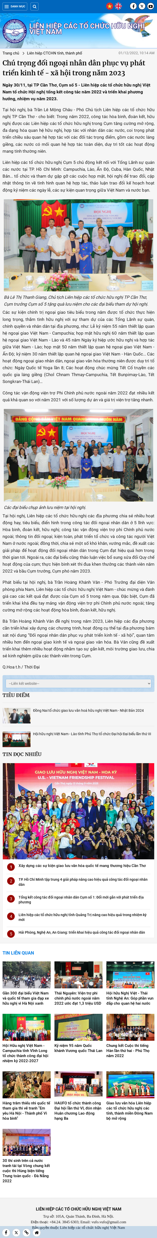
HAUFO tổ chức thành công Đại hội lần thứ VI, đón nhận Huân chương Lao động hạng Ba (77, 1111)
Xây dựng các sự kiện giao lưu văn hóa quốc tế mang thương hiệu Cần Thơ (82, 865)
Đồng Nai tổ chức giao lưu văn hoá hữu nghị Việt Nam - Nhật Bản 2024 (88, 710)
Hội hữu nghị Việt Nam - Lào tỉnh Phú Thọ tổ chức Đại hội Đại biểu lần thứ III (92, 734)
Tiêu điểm (16, 695)
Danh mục (15, 6)
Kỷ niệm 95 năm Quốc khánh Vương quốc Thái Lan (78, 1048)
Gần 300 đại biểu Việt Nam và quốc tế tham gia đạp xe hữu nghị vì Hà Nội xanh (26, 998)
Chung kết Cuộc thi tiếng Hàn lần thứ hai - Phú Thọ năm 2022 (128, 1050)
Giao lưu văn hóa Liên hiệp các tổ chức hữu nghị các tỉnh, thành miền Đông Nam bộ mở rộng (129, 1111)
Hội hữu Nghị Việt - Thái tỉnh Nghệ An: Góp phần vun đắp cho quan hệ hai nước (129, 998)
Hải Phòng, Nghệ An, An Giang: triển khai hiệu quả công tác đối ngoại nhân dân (82, 932)
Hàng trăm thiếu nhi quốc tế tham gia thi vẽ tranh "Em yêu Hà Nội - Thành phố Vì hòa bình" (26, 1111)
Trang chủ (11, 53)
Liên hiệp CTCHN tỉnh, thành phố (54, 53)
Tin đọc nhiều (22, 754)
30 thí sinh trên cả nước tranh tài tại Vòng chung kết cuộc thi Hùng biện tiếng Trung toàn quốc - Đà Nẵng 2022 (26, 1170)
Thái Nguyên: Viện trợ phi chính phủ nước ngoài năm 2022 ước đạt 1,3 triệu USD (77, 998)
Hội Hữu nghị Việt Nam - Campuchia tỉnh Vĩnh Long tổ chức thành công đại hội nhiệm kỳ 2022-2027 (25, 1053)
